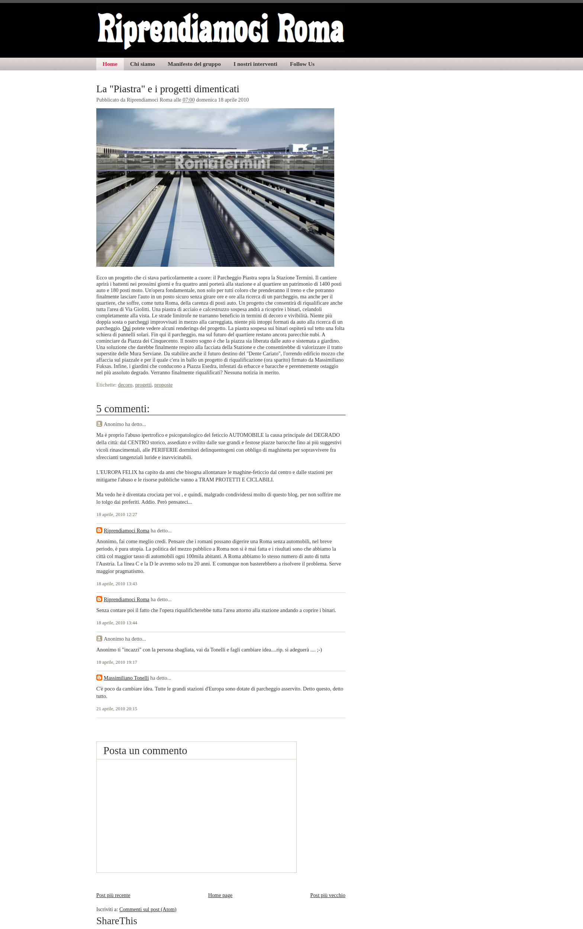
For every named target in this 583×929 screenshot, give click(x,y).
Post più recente (113, 895)
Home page (220, 895)
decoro (125, 385)
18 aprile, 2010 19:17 (116, 662)
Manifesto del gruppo (194, 64)
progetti (143, 385)
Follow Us (302, 64)
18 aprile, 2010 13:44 (116, 622)
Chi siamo (142, 64)
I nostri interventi (255, 64)
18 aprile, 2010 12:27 (116, 514)
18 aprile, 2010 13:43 (116, 583)
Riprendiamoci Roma (126, 531)
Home (110, 64)
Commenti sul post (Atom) (148, 909)
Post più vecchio (327, 895)
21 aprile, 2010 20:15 (116, 708)
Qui (127, 328)
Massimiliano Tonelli (126, 678)
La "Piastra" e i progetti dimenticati (167, 88)
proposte (163, 385)
